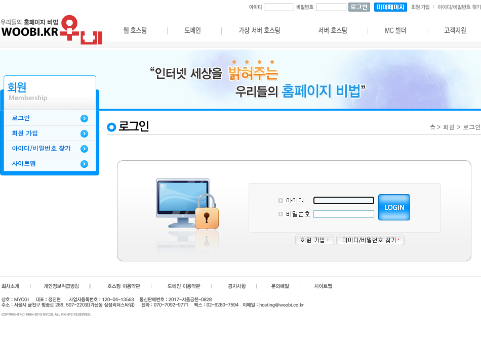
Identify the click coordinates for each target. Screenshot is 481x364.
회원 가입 (25, 133)
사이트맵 (24, 163)
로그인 (21, 118)
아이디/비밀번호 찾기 (41, 148)
